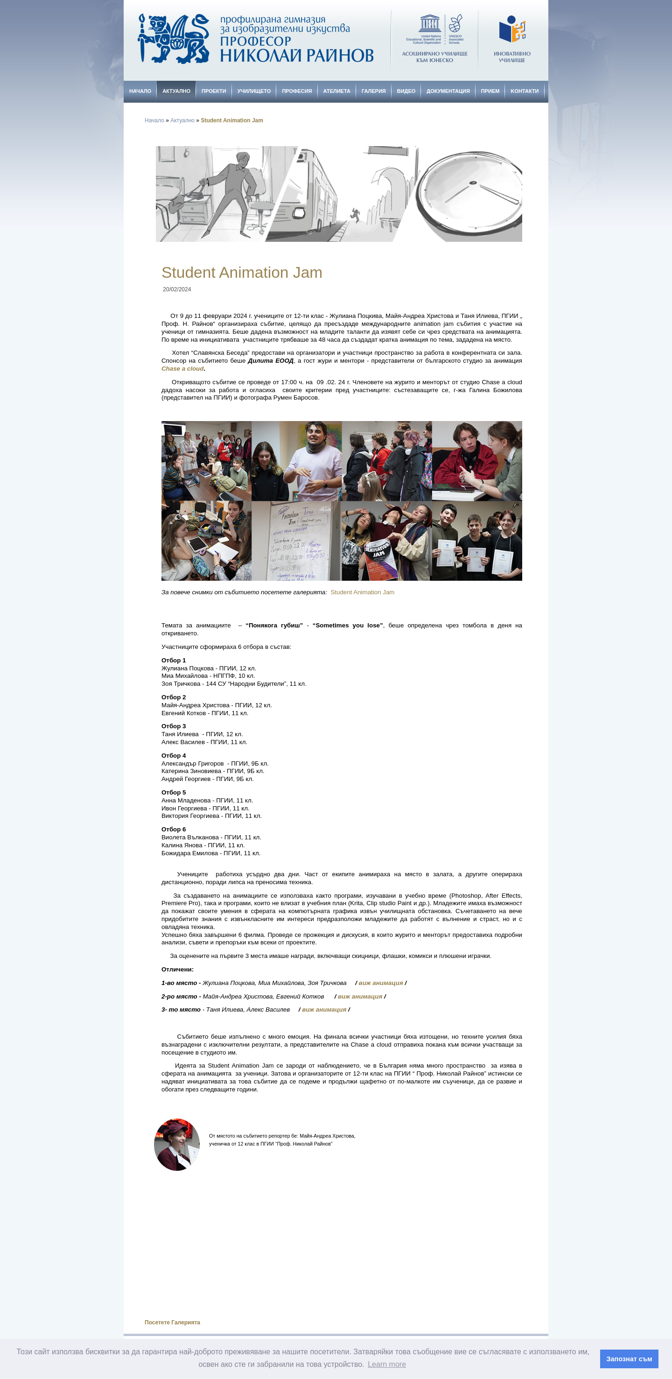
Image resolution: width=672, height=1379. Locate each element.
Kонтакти (525, 91)
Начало (140, 91)
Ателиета (336, 91)
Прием (490, 91)
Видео (406, 91)
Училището (254, 91)
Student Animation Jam (232, 120)
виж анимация (381, 982)
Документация (448, 91)
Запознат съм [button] (629, 1359)
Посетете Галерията (172, 1322)
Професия (297, 91)
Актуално (176, 91)
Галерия (374, 91)
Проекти (214, 91)
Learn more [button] (387, 1364)
